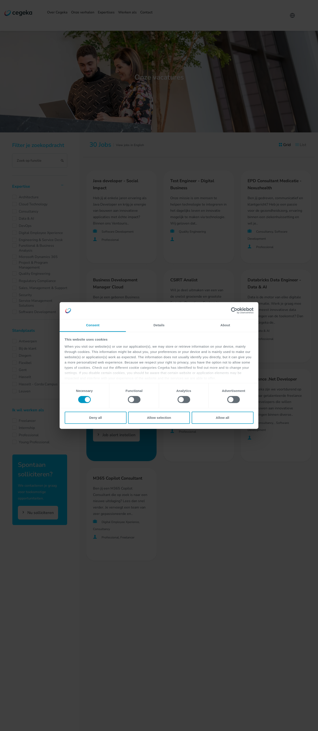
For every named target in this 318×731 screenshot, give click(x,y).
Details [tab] (159, 325)
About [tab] (225, 325)
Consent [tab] (93, 325)
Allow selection (159, 417)
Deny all (95, 417)
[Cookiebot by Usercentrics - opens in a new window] (234, 310)
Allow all (222, 417)
